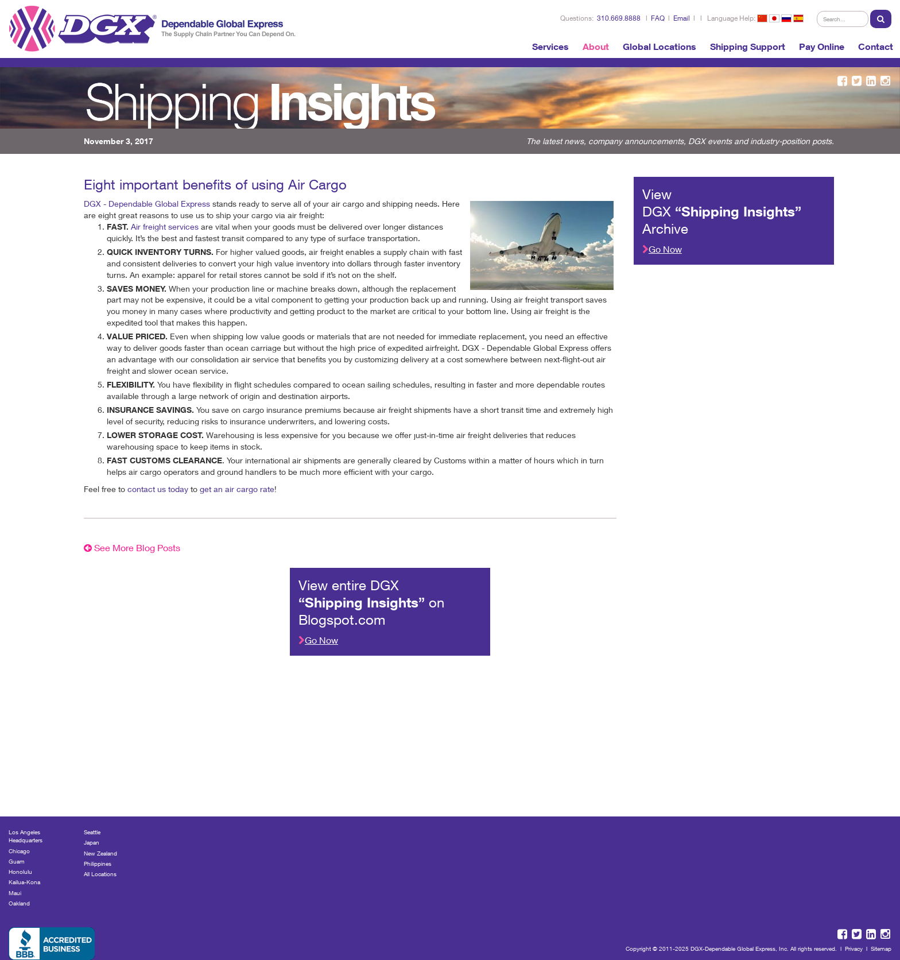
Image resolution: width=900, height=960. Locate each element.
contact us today (157, 489)
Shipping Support (747, 46)
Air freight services (165, 226)
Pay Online (821, 46)
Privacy (854, 948)
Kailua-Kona (24, 881)
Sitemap (881, 948)
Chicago (19, 850)
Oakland (19, 903)
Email (681, 18)
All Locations (100, 873)
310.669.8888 (619, 18)
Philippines (97, 863)
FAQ (658, 18)
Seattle (92, 832)
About (596, 46)
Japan (91, 842)
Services (550, 46)
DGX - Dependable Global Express (147, 203)
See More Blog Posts (132, 547)
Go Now (662, 248)
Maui (15, 892)
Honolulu (20, 871)
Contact (875, 46)
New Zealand (100, 853)
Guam (17, 861)
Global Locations (659, 46)
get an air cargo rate (237, 489)
